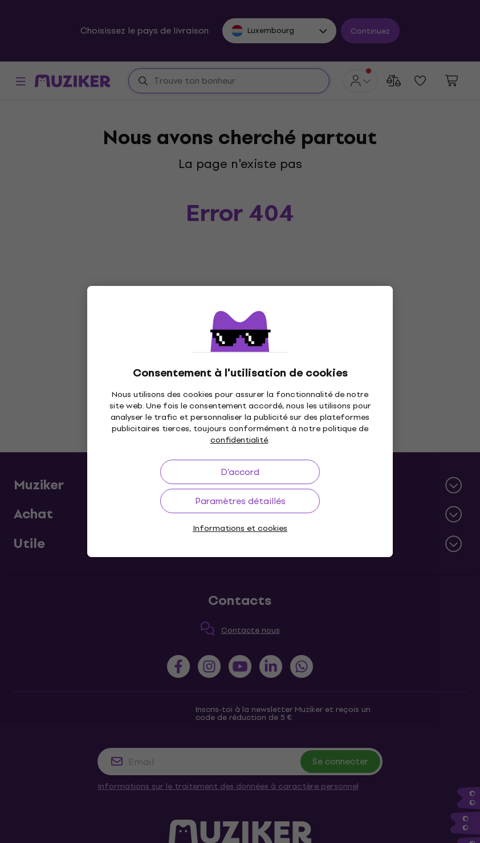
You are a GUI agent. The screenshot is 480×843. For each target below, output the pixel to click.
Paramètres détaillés (240, 501)
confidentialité (239, 440)
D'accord (240, 472)
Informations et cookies (240, 528)
